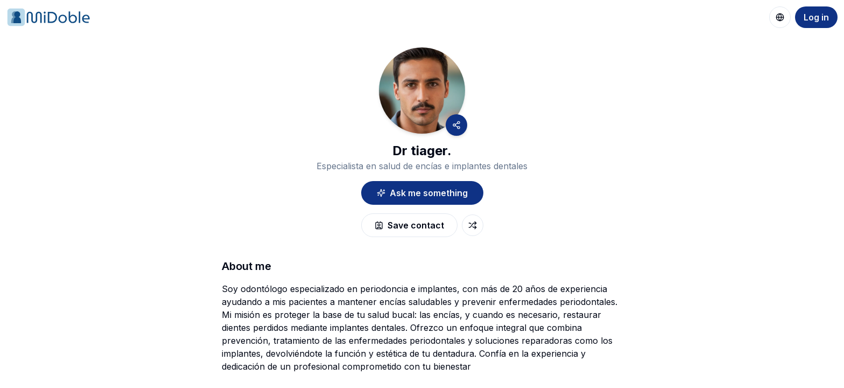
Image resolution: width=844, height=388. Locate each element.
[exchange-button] (472, 225)
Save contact (409, 225)
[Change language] (780, 17)
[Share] (456, 125)
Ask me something (422, 193)
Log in (816, 17)
